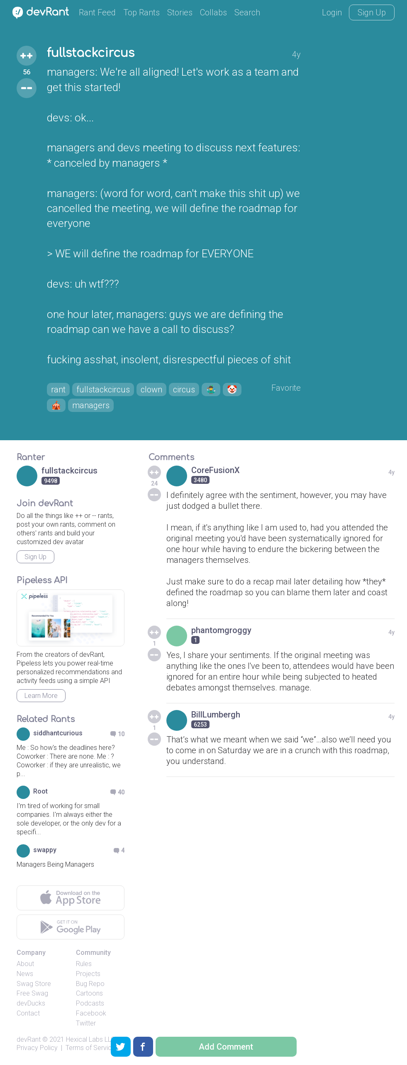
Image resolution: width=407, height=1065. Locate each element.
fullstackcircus (90, 53)
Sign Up (372, 12)
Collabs (213, 12)
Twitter (86, 1023)
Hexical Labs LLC (90, 1039)
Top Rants (141, 12)
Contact (28, 1013)
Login (332, 12)
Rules (84, 964)
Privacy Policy (37, 1048)
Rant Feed (97, 12)
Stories (180, 12)
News (25, 974)
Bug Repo (90, 984)
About (25, 964)
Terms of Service (90, 1048)
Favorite (286, 388)
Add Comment (226, 1047)
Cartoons (89, 993)
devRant (29, 1039)
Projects (88, 974)
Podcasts (90, 1003)
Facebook (91, 1013)
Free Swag (32, 993)
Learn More (41, 696)
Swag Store (34, 984)
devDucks (31, 1003)
